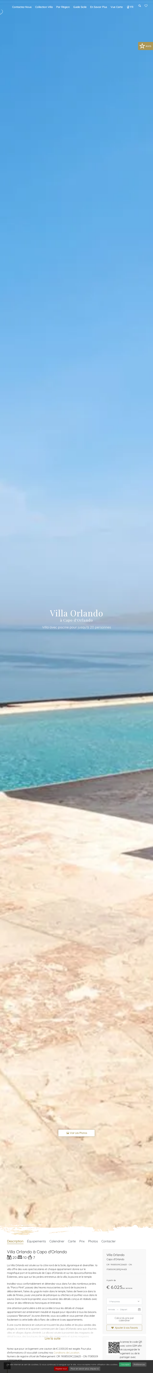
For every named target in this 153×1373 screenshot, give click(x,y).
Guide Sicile (80, 7)
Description (15, 1241)
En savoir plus (98, 7)
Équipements (36, 1241)
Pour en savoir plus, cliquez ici (85, 1368)
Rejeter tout (61, 1368)
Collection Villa (44, 7)
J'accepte (125, 1364)
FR (129, 7)
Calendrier (56, 1241)
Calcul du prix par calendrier (124, 1319)
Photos (93, 1241)
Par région (63, 7)
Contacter (108, 1241)
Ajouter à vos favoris (124, 1327)
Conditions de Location (66, 1352)
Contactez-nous (22, 7)
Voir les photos (76, 1133)
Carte (72, 1241)
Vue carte (117, 7)
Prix (82, 1241)
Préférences (139, 1364)
